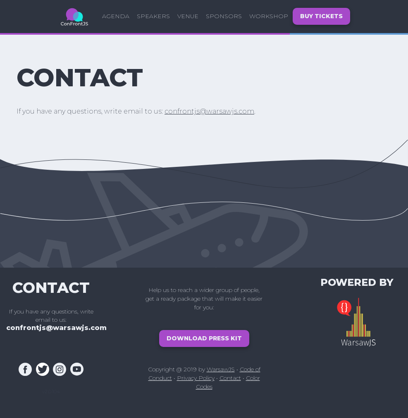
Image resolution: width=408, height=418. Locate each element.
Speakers (153, 16)
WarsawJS (221, 369)
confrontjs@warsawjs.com (209, 111)
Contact (230, 378)
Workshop (268, 16)
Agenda (115, 16)
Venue (187, 16)
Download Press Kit (204, 338)
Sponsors (224, 16)
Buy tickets (321, 16)
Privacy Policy (196, 378)
